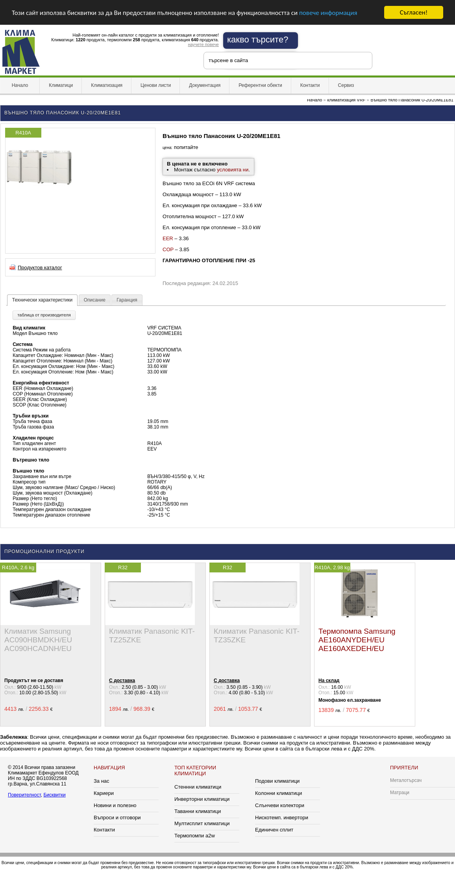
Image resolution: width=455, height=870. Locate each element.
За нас (101, 781)
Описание (94, 300)
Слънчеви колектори (279, 805)
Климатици (61, 85)
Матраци (399, 792)
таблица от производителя (43, 315)
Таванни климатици (197, 811)
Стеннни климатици (197, 787)
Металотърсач (406, 780)
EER (168, 238)
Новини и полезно (115, 805)
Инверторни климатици (201, 799)
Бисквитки (54, 795)
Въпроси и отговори (117, 817)
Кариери (104, 793)
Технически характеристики (42, 300)
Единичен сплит (274, 830)
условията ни (232, 170)
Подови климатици (277, 781)
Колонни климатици (278, 793)
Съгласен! (413, 12)
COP (168, 249)
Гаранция (127, 300)
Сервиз (346, 85)
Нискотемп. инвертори (281, 817)
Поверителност (24, 795)
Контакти (310, 85)
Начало (20, 85)
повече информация (328, 12)
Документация (204, 85)
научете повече (203, 44)
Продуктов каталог (40, 267)
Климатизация (106, 85)
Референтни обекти (260, 85)
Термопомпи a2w (194, 836)
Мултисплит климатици (201, 823)
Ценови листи (156, 85)
